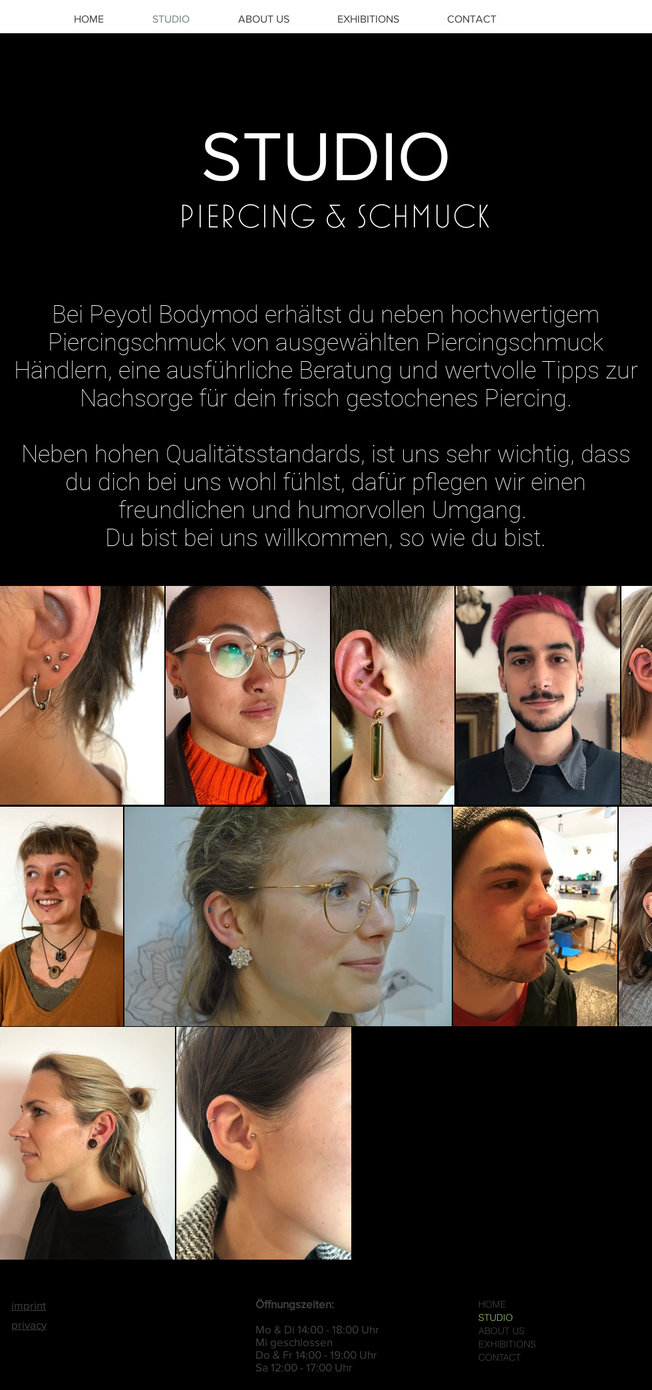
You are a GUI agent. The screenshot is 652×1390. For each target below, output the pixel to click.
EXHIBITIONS (507, 1344)
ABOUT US (501, 1331)
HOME (492, 1304)
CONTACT (499, 1357)
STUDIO (495, 1317)
